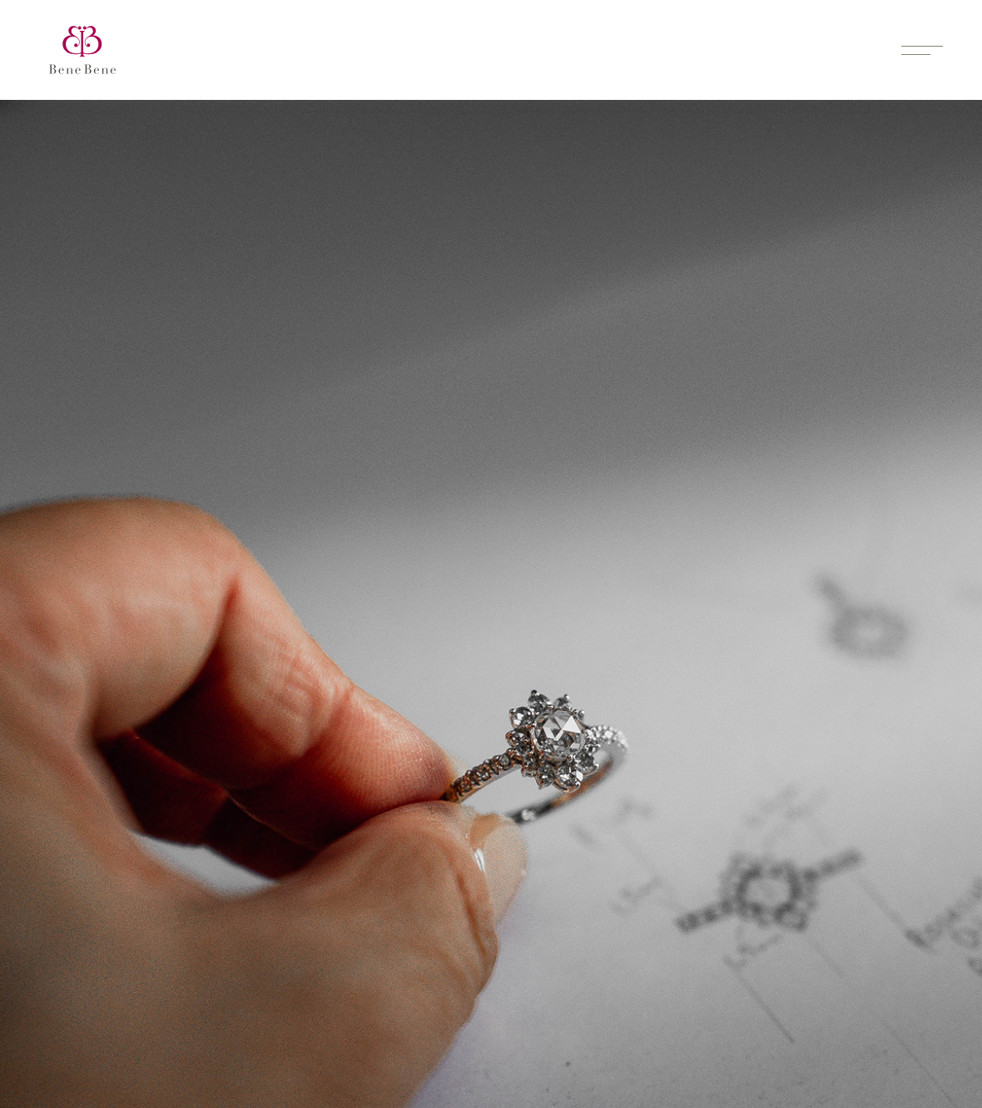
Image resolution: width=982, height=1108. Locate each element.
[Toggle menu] (922, 50)
